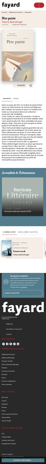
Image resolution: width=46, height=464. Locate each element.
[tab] (7, 98)
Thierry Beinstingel (12, 22)
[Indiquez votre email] (20, 293)
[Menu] (39, 5)
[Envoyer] (40, 293)
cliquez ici (23, 287)
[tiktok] (14, 344)
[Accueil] (11, 5)
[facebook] (7, 344)
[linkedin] (18, 344)
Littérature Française (15, 12)
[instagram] (3, 344)
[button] (19, 25)
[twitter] (11, 344)
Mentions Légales (7, 454)
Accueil (4, 12)
